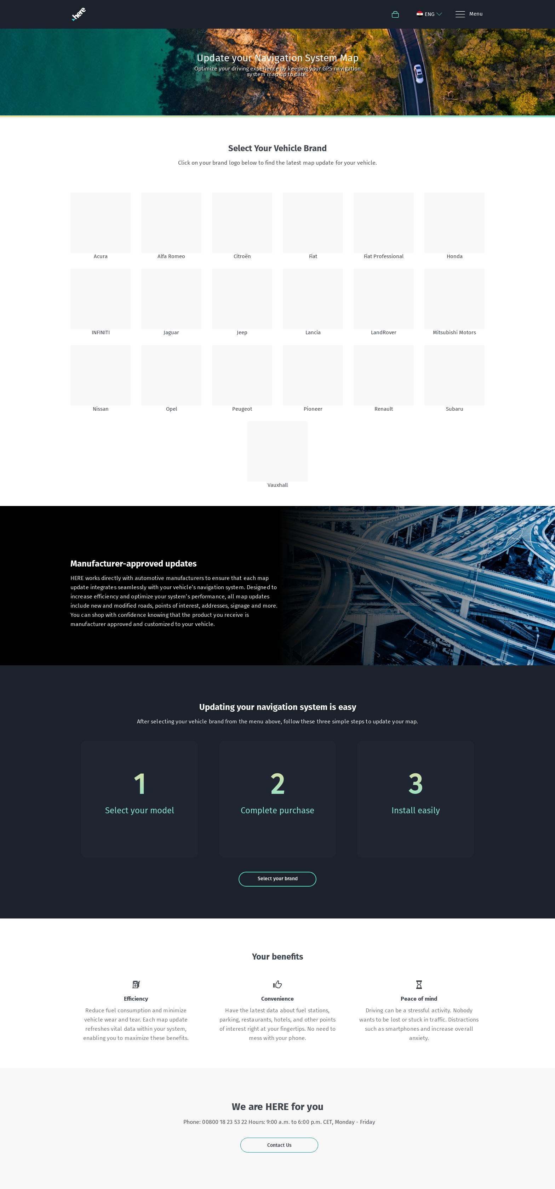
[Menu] (469, 14)
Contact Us (279, 1145)
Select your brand (278, 879)
